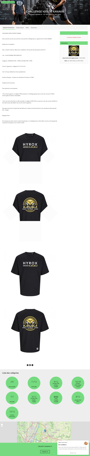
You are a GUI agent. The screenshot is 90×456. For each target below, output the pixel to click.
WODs (27, 27)
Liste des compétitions (8, 2)
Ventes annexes (20, 27)
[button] (45, 430)
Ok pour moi (73, 453)
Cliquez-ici (45, 452)
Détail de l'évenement (8, 27)
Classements (34, 27)
